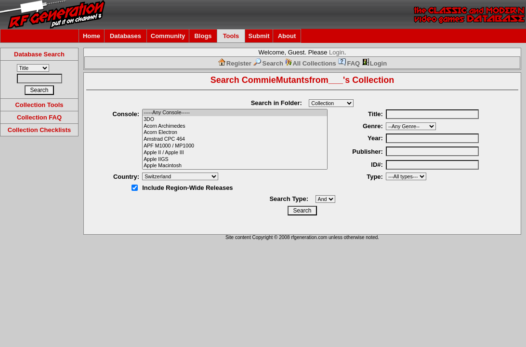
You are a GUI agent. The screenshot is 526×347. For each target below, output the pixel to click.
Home (91, 36)
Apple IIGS (235, 159)
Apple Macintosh (235, 165)
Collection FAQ (39, 117)
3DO (235, 119)
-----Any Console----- (235, 112)
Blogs (202, 36)
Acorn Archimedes (235, 126)
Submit (258, 36)
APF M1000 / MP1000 (235, 146)
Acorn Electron (235, 132)
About (287, 36)
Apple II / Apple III (235, 152)
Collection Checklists (39, 129)
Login (336, 52)
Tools (231, 36)
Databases (125, 36)
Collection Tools (39, 104)
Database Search (39, 54)
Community (168, 36)
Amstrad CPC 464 (235, 139)
